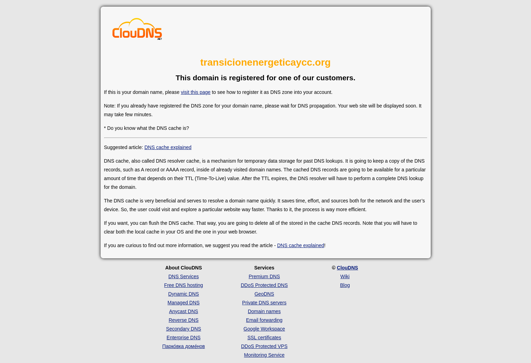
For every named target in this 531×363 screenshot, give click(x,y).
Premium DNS (264, 276)
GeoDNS (264, 294)
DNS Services (183, 276)
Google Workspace (264, 329)
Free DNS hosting (183, 285)
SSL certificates (264, 337)
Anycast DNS (183, 311)
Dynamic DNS (183, 294)
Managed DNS (184, 302)
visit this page (196, 92)
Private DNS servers (264, 302)
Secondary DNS (183, 329)
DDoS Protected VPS (264, 346)
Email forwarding (264, 320)
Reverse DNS (184, 320)
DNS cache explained (167, 147)
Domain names (264, 311)
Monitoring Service (264, 355)
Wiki (344, 276)
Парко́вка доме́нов (183, 346)
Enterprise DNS (184, 337)
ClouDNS (347, 268)
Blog (345, 285)
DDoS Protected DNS (264, 285)
